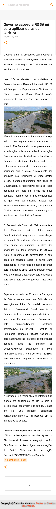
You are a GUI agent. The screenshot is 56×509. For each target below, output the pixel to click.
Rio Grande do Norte (15, 460)
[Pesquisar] (52, 4)
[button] (5, 43)
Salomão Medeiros (18, 4)
